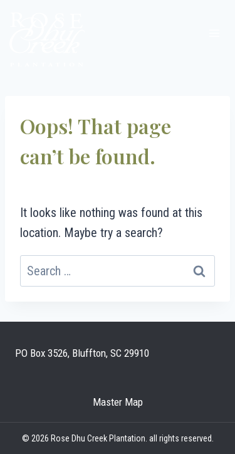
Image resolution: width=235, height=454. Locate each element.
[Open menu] (214, 33)
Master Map (118, 402)
